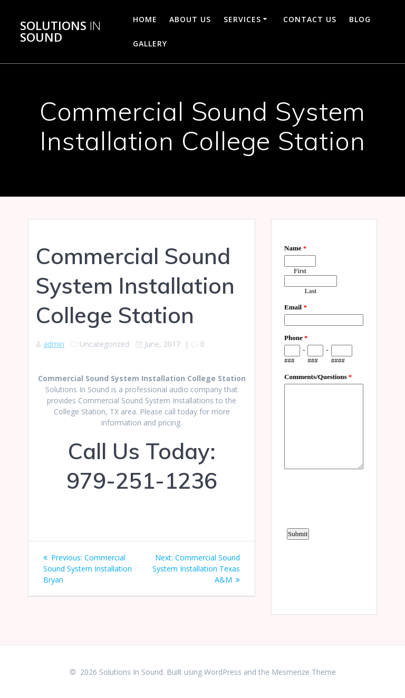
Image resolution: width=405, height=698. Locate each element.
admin (53, 344)
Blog (360, 19)
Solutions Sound (60, 32)
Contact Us (309, 19)
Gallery (150, 43)
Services (242, 19)
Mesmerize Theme (304, 672)
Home (145, 19)
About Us (190, 19)
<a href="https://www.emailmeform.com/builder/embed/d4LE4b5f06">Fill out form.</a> (324, 415)
